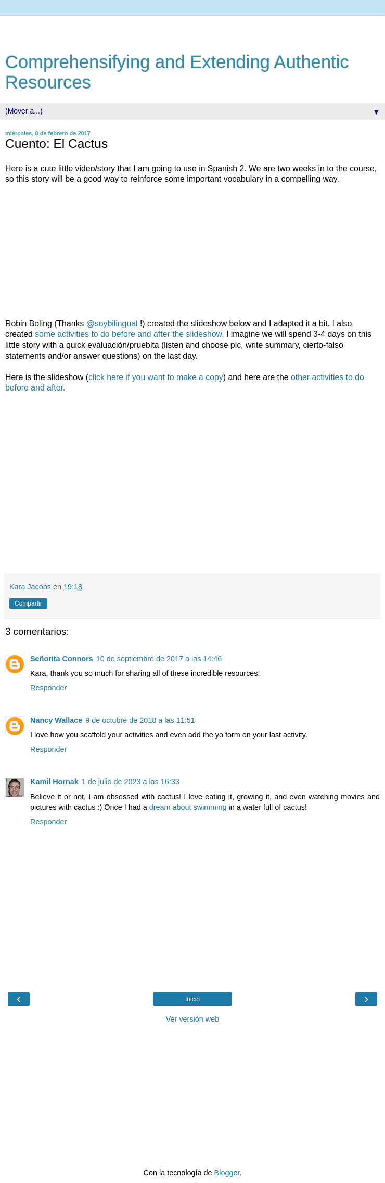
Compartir (28, 603)
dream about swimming (188, 807)
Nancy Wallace (56, 720)
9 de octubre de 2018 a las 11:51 (140, 720)
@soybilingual (112, 323)
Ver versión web (192, 1019)
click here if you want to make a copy (155, 377)
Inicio (192, 999)
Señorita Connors (61, 659)
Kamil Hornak (54, 781)
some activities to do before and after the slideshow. (129, 334)
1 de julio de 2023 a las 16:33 (130, 781)
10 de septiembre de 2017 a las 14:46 (159, 659)
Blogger (227, 1172)
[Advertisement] (192, 29)
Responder (48, 688)
